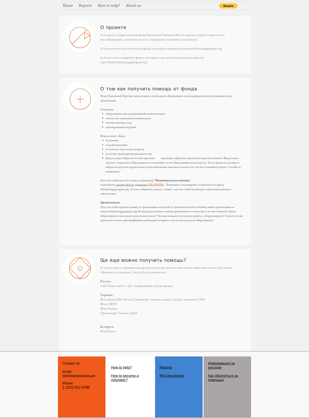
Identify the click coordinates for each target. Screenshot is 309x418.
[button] (228, 5)
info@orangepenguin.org (207, 48)
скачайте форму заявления (131, 184)
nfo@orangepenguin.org (115, 189)
